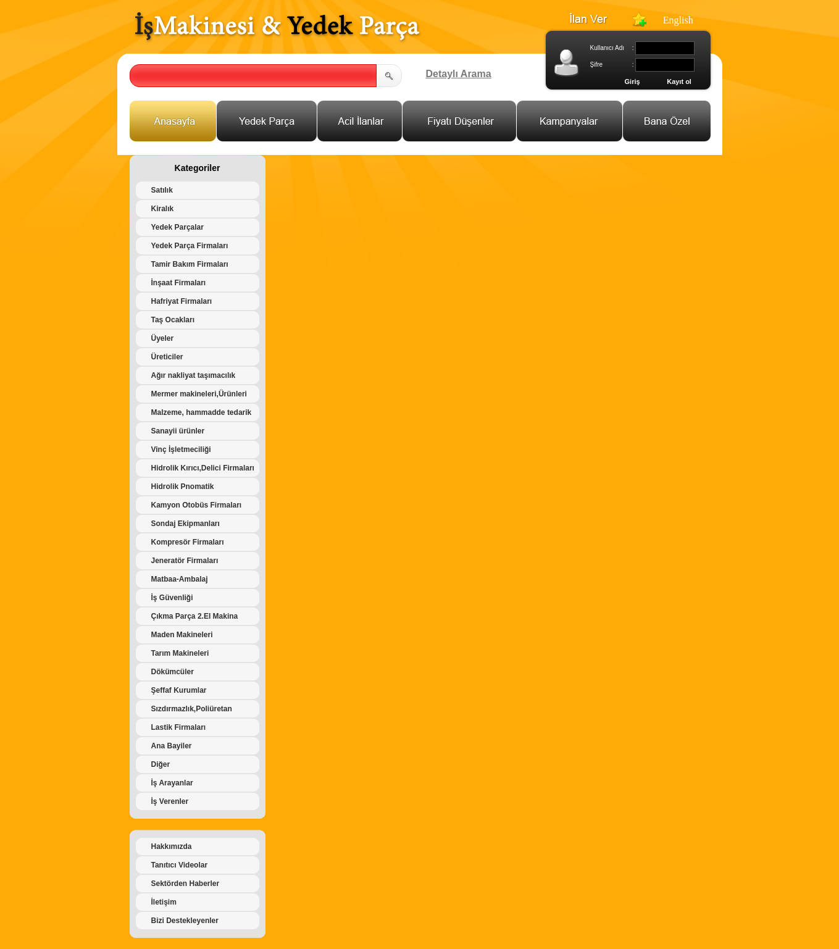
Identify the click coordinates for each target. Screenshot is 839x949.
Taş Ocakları (173, 320)
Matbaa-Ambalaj (179, 579)
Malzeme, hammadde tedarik (201, 412)
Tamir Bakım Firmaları (189, 264)
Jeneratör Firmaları (185, 560)
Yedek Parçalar (177, 227)
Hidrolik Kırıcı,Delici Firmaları (202, 468)
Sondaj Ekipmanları (185, 523)
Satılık (162, 190)
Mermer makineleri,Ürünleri (199, 394)
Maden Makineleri (182, 634)
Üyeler (162, 338)
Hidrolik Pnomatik (182, 486)
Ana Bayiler (171, 746)
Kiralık (162, 208)
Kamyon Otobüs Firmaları (196, 505)
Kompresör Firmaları (187, 542)
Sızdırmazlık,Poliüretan (191, 708)
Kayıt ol (679, 81)
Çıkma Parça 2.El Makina (194, 616)
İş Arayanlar (172, 783)
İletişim (164, 902)
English (678, 20)
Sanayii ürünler (178, 431)
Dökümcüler (172, 671)
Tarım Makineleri (180, 653)
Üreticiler (167, 357)
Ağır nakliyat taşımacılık (193, 375)
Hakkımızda (171, 846)
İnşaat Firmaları (178, 282)
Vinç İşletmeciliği (181, 449)
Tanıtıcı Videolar (179, 865)
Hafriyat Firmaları (181, 301)
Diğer (160, 764)
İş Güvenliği (172, 597)
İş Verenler (170, 801)
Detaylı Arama (458, 74)
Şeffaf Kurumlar (179, 690)
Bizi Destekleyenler (185, 920)
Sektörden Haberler (185, 883)
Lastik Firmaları (178, 727)
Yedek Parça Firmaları (189, 245)
